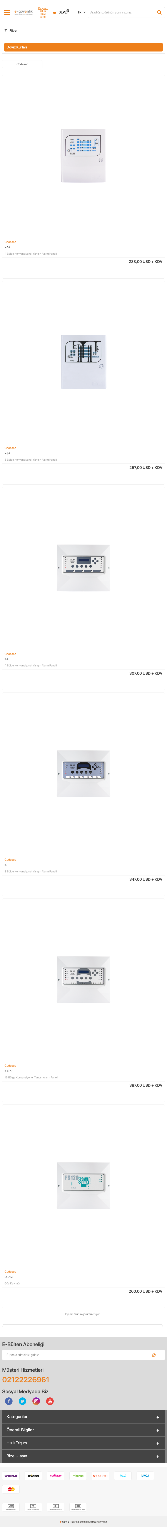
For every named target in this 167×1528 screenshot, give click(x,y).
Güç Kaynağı (12, 1283)
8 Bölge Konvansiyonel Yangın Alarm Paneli (31, 459)
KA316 (9, 1071)
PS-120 (9, 1277)
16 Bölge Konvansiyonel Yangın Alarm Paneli (31, 1077)
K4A (7, 247)
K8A (7, 453)
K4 (6, 659)
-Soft (64, 1522)
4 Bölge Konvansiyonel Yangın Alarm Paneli (31, 253)
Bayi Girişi (42, 15)
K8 (6, 865)
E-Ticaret (73, 1522)
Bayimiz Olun (42, 9)
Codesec (22, 64)
